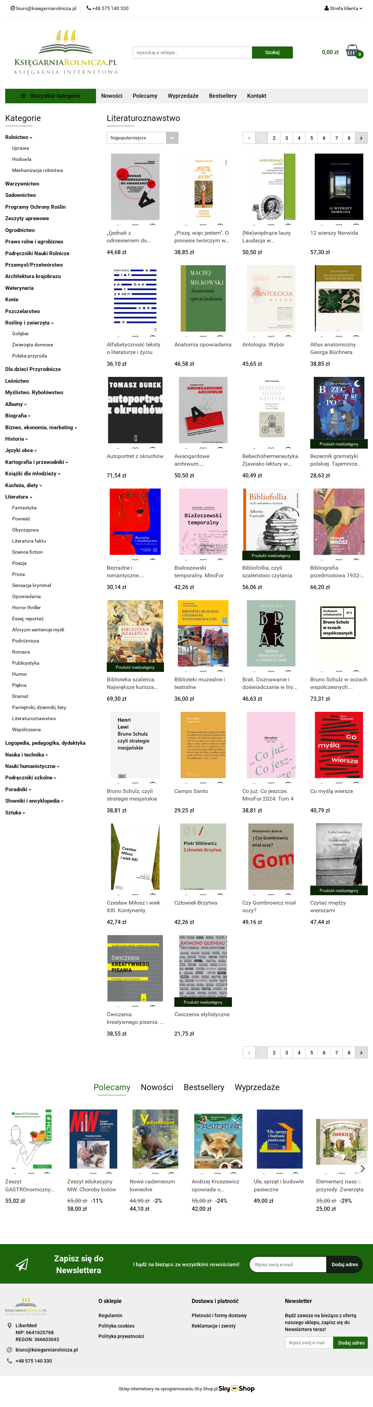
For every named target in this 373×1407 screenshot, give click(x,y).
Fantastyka (24, 507)
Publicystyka (26, 663)
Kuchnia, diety (23, 485)
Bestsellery (223, 96)
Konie (11, 299)
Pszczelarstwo (22, 311)
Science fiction (27, 552)
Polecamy (145, 96)
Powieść (21, 518)
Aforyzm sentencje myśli (38, 629)
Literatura (18, 497)
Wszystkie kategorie (50, 96)
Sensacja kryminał (31, 585)
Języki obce (21, 450)
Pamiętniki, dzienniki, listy (39, 707)
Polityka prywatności (121, 1336)
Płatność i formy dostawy (219, 1315)
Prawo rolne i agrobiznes (34, 242)
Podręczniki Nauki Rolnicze (37, 253)
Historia (16, 439)
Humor (19, 674)
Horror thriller (26, 607)
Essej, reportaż (28, 618)
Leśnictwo (17, 381)
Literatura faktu (29, 541)
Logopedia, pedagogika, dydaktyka (45, 743)
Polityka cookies (116, 1326)
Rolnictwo (18, 137)
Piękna (19, 685)
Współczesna (26, 729)
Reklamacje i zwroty (214, 1326)
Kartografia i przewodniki (36, 462)
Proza (18, 574)
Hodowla (22, 159)
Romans (21, 652)
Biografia (18, 416)
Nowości (111, 96)
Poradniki (18, 789)
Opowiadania (26, 596)
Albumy (16, 404)
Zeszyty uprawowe (27, 218)
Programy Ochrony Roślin (35, 207)
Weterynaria (19, 288)
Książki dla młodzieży (33, 474)
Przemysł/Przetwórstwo (34, 265)
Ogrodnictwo (20, 230)
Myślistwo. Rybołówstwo (34, 392)
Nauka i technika (26, 755)
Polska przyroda (29, 356)
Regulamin (110, 1315)
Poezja (19, 563)
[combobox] (143, 138)
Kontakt (256, 96)
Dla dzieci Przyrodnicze (33, 369)
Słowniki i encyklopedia (34, 801)
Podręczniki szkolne (31, 778)
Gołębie (20, 333)
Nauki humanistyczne (32, 766)
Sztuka (15, 813)
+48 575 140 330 (34, 1361)
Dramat (20, 696)
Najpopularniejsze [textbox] (128, 137)
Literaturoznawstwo (34, 718)
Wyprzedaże (183, 96)
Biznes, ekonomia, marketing (41, 427)
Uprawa (20, 148)
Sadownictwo (20, 195)
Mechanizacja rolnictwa (37, 170)
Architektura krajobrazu (33, 276)
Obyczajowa (25, 530)
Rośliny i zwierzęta (29, 323)
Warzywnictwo (22, 184)
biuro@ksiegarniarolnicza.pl (47, 1350)
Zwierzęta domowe (32, 344)
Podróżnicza (25, 641)
